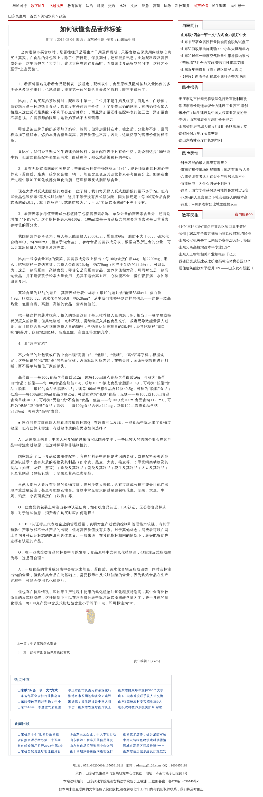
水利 (123, 6)
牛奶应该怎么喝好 (43, 643)
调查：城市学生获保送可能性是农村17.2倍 (214, 190)
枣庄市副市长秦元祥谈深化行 (89, 690)
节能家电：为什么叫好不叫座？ (206, 183)
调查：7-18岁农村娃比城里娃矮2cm (209, 204)
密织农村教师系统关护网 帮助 (140, 707)
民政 (167, 6)
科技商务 (182, 6)
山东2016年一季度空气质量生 (39, 707)
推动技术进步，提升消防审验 (144, 734)
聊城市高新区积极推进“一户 (144, 745)
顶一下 (91, 610)
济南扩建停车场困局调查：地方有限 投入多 (215, 170)
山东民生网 (96, 40)
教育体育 (75, 6)
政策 (62, 16)
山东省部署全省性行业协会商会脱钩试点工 (215, 42)
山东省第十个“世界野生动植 (38, 734)
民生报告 (237, 6)
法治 (89, 6)
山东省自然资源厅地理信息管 (39, 751)
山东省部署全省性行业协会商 (39, 696)
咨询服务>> (244, 214)
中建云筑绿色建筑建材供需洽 (144, 740)
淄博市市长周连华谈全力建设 (89, 696)
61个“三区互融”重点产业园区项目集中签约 (213, 227)
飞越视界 (56, 6)
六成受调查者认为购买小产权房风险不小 (213, 177)
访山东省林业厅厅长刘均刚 (200, 140)
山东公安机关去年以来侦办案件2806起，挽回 (215, 240)
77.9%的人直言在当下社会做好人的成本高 (214, 197)
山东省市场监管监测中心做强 (91, 745)
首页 (33, 16)
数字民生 (38, 6)
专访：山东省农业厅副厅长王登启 (206, 120)
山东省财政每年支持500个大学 (141, 690)
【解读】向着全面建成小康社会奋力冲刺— (215, 76)
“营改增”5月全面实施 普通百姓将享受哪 (212, 63)
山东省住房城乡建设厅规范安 (144, 751)
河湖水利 (48, 16)
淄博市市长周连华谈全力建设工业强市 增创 (213, 106)
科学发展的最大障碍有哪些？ (204, 163)
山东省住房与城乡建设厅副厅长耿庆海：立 (213, 127)
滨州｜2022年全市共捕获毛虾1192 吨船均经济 (215, 233)
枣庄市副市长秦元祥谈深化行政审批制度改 (213, 99)
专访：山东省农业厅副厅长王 (89, 707)
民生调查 (219, 6)
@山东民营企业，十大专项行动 (93, 734)
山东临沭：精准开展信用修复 (91, 740)
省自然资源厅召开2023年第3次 (40, 745)
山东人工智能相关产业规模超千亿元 (207, 254)
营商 (156, 6)
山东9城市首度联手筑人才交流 (140, 696)
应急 (145, 6)
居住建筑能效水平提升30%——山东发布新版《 (216, 268)
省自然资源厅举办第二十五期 (39, 740)
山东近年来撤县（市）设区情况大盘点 (211, 70)
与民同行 (19, 6)
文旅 (134, 6)
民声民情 (201, 6)
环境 (100, 6)
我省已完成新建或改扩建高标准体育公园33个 (215, 261)
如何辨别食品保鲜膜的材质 (50, 652)
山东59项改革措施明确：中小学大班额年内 (215, 49)
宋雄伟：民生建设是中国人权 (89, 701)
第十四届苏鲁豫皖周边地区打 (91, 751)
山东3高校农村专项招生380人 (140, 701)
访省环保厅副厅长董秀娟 (198, 133)
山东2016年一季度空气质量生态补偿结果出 (215, 56)
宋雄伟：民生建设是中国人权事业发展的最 (213, 113)
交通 (111, 6)
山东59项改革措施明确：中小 (39, 701)
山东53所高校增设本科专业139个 (205, 247)
